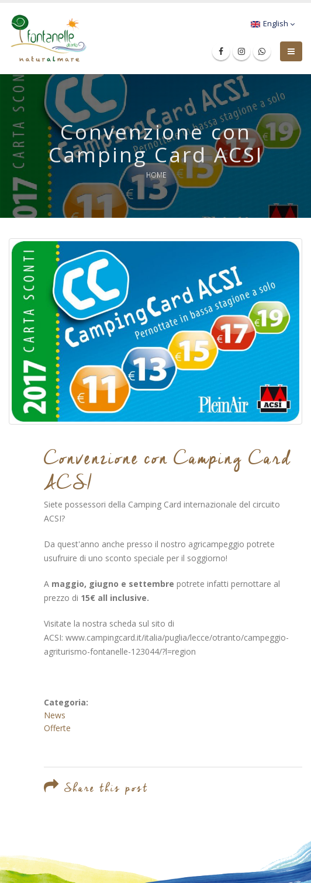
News (54, 715)
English (273, 24)
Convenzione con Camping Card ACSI (168, 470)
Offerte (57, 727)
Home (156, 174)
